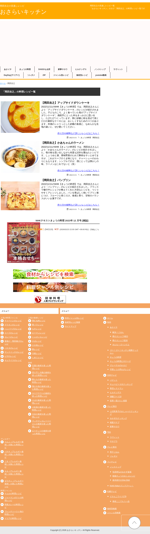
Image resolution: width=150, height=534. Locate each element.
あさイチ (8, 69)
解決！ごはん (118, 332)
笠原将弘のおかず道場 (121, 472)
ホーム (3, 83)
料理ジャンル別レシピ (74, 318)
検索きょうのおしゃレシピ (123, 476)
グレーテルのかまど (118, 365)
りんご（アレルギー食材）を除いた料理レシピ (14, 445)
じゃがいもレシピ (39, 337)
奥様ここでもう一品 (120, 501)
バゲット (113, 380)
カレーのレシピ (11, 337)
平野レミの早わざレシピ (120, 369)
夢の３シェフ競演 (120, 340)
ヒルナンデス (81, 69)
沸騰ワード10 (115, 396)
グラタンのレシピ (12, 325)
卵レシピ (36, 349)
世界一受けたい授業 (118, 401)
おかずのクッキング (118, 418)
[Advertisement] (75, 43)
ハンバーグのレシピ (13, 329)
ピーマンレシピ (38, 333)
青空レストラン (116, 388)
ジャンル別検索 (113, 513)
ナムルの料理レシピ (13, 493)
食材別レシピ (82, 75)
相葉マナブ (114, 422)
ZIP (44, 75)
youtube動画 (101, 75)
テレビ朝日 (112, 406)
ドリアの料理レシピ (13, 518)
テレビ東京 (112, 447)
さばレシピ (37, 341)
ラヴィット (118, 69)
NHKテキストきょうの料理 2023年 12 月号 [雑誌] (62, 220)
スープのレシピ (11, 333)
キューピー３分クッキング (121, 384)
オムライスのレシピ (13, 360)
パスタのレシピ (11, 348)
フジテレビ (112, 462)
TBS (109, 432)
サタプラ (113, 441)
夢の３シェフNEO (120, 336)
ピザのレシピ (10, 356)
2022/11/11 (73, 137)
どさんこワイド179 (118, 496)
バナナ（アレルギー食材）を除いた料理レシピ (14, 454)
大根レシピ (37, 353)
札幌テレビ (112, 491)
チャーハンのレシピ (13, 321)
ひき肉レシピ (37, 345)
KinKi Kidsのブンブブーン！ (122, 486)
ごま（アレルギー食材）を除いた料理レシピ (14, 464)
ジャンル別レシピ (61, 75)
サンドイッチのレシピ (14, 352)
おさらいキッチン (23, 12)
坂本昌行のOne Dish (121, 480)
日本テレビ (112, 375)
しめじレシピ (37, 357)
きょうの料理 (25, 69)
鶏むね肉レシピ (38, 321)
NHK (109, 322)
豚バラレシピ (37, 325)
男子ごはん (114, 452)
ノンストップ (100, 69)
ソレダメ (31, 75)
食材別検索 (112, 509)
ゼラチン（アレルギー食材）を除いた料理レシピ (14, 484)
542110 (48, 229)
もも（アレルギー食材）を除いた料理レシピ (14, 474)
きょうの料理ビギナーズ (120, 361)
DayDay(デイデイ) (12, 75)
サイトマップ (70, 326)
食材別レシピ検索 (72, 322)
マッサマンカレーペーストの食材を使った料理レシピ (41, 424)
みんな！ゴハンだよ (120, 344)
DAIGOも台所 (44, 69)
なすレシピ (37, 329)
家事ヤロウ (62, 69)
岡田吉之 (96, 137)
